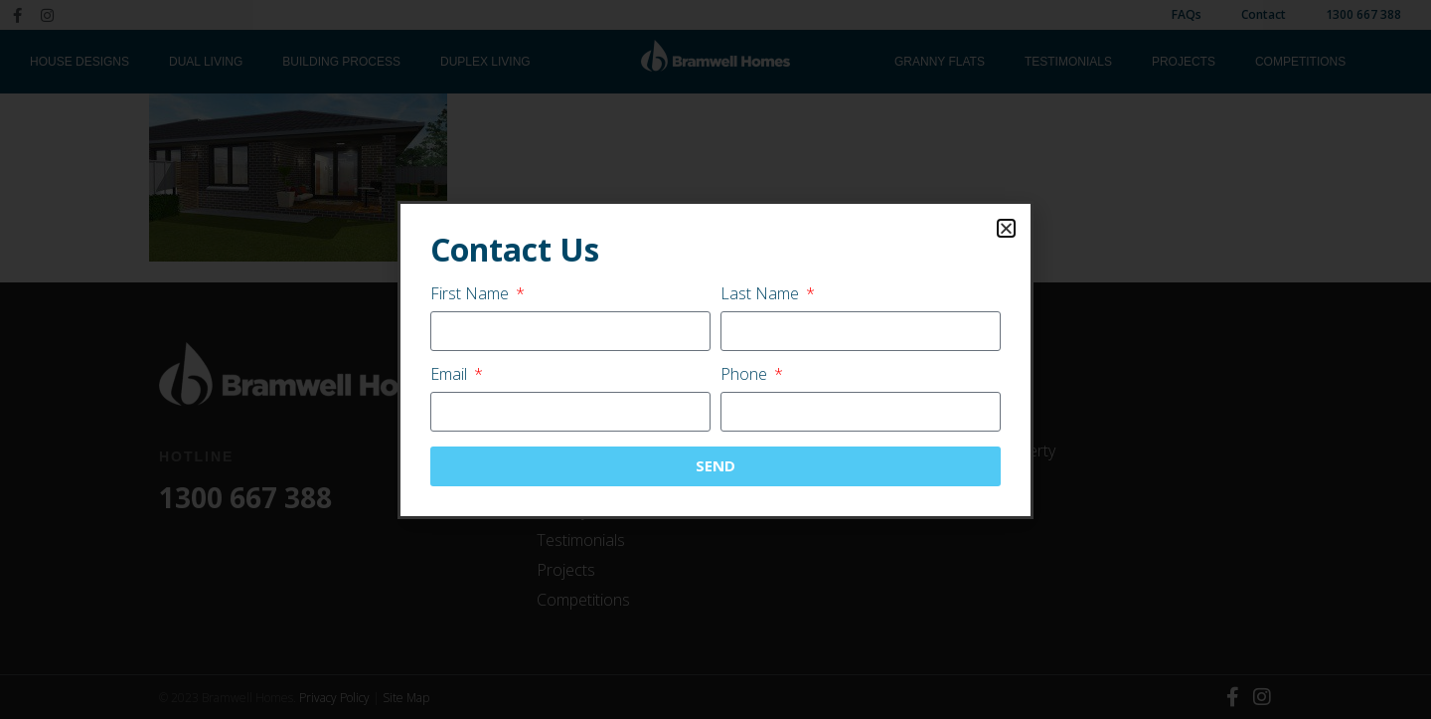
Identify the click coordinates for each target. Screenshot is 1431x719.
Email (450, 375)
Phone (745, 375)
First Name (471, 294)
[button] (1006, 228)
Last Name (761, 294)
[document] (715, 359)
